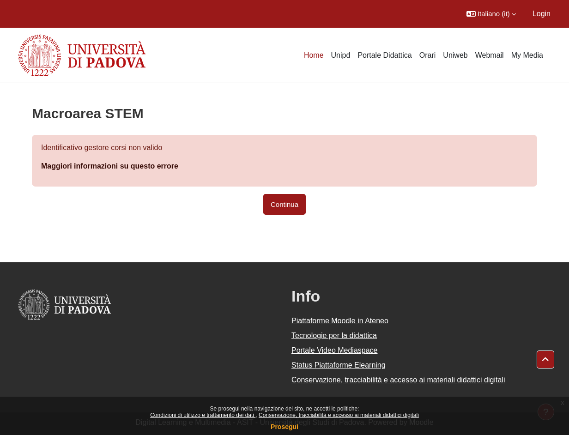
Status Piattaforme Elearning (338, 365)
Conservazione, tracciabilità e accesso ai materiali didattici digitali (339, 415)
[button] (491, 14)
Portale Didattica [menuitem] (384, 55)
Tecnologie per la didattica (334, 335)
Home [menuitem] (314, 55)
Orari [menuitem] (427, 55)
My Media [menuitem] (527, 55)
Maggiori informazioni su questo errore (109, 166)
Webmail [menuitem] (489, 55)
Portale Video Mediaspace (334, 350)
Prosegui (284, 426)
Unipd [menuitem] (341, 55)
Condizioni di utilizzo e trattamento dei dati (202, 415)
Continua (284, 204)
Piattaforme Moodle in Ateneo (339, 321)
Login (542, 14)
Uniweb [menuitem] (455, 55)
